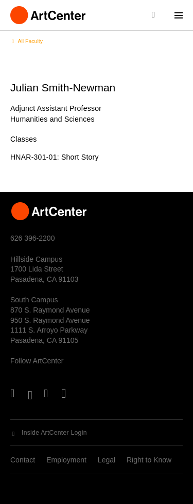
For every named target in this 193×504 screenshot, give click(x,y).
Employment (66, 460)
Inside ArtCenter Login (54, 432)
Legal (106, 460)
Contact (22, 460)
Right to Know (149, 460)
